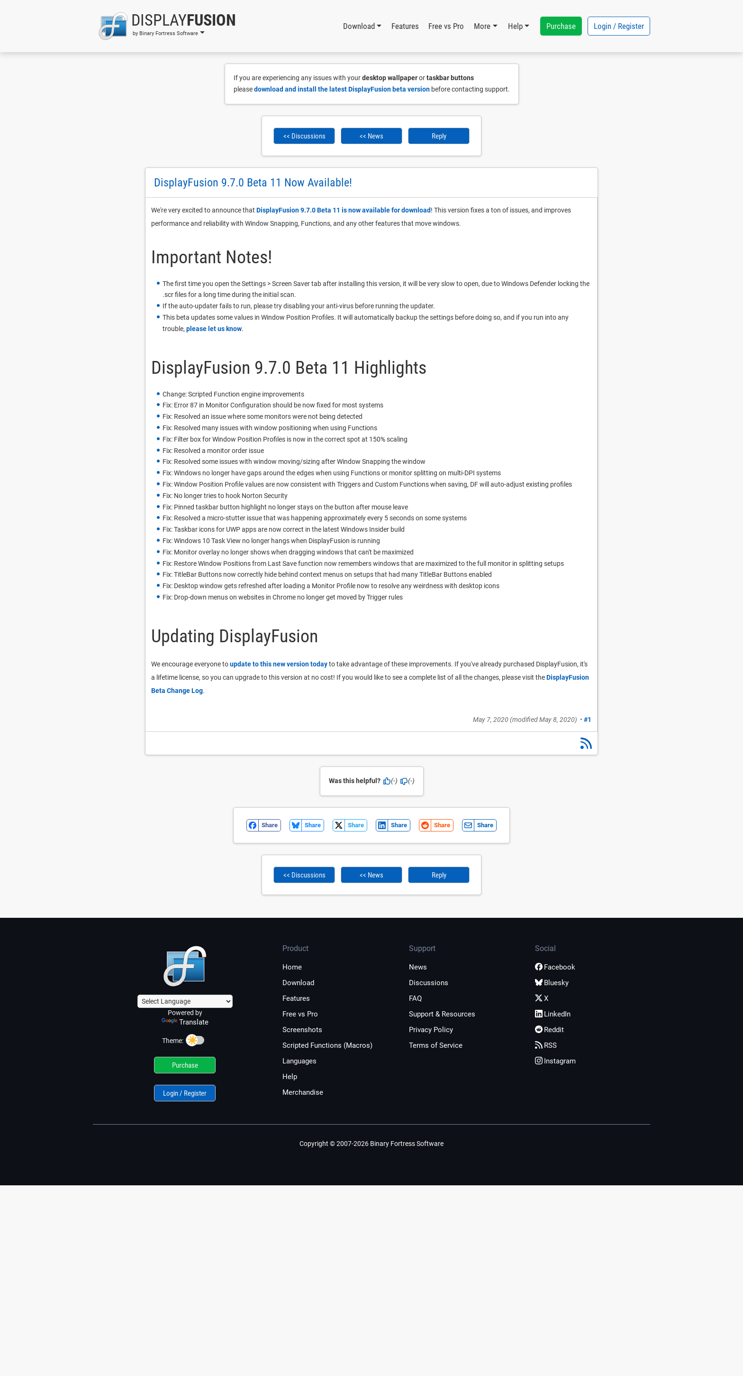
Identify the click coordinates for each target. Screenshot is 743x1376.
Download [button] (359, 26)
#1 (587, 719)
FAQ (415, 998)
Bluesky (552, 983)
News (418, 967)
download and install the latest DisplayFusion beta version (342, 89)
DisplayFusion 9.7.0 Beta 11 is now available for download (343, 210)
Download (298, 983)
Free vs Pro (446, 26)
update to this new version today (278, 664)
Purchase (561, 26)
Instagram (555, 1061)
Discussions (428, 983)
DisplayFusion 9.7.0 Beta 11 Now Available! (253, 182)
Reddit (549, 1029)
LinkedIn (553, 1014)
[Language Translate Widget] (185, 1001)
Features (405, 26)
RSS (546, 1045)
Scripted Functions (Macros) (327, 1045)
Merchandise (302, 1092)
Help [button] (515, 26)
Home (292, 967)
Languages (299, 1061)
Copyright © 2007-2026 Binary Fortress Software (371, 1143)
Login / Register (619, 26)
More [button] (482, 26)
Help (289, 1076)
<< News (371, 136)
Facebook (555, 967)
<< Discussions (304, 136)
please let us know (214, 328)
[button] (167, 26)
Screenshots (302, 1029)
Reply (439, 136)
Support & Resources (442, 1014)
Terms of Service (435, 1045)
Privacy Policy (431, 1029)
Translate (185, 1022)
